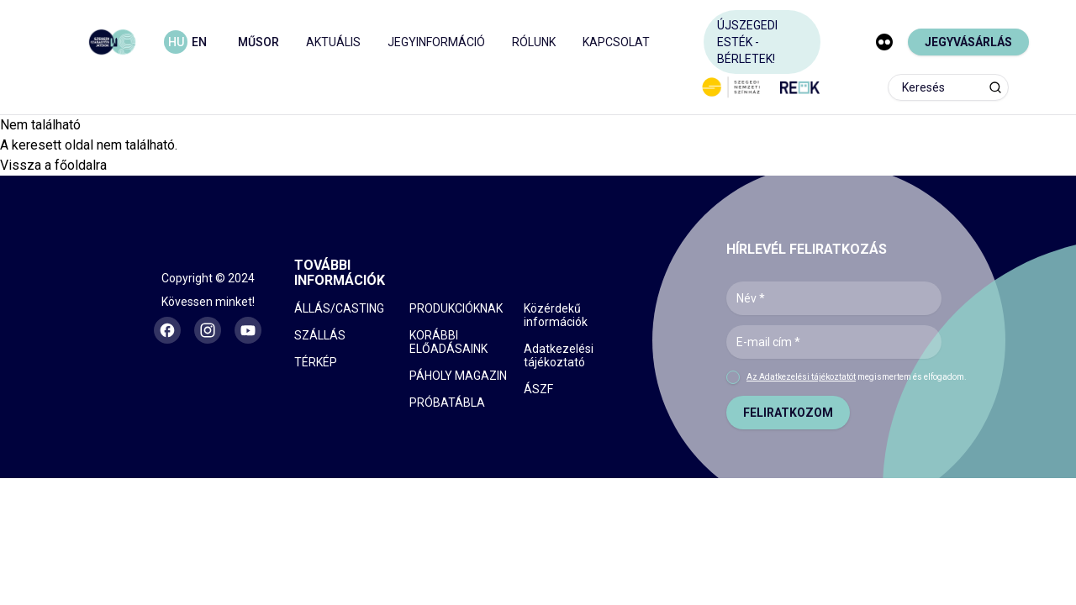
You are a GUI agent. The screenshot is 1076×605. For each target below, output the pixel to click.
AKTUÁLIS (333, 42)
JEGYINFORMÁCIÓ (436, 42)
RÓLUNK (534, 42)
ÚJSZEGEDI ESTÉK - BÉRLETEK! (747, 42)
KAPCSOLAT (616, 42)
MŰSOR (258, 42)
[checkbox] (733, 377)
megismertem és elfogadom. (856, 376)
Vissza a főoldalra (53, 165)
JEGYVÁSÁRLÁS (968, 42)
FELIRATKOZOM (788, 412)
